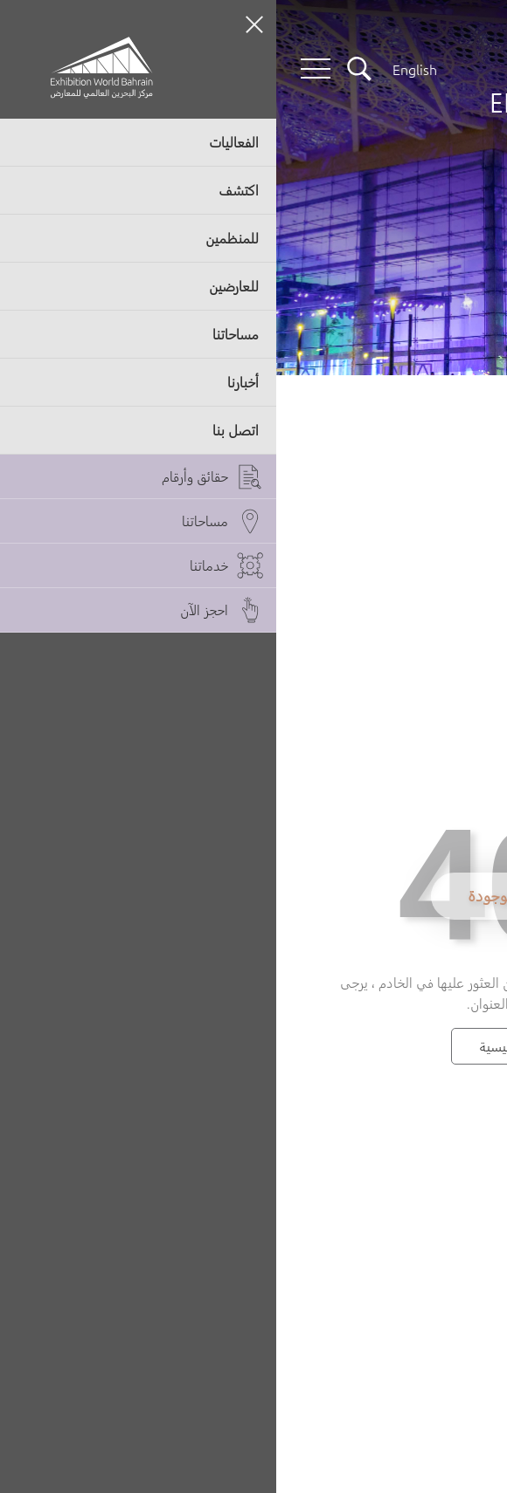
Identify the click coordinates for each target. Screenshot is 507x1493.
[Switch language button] (138, 69)
